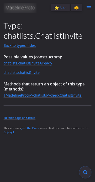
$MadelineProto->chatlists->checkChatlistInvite (43, 95)
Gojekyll (9, 132)
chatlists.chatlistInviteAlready (28, 63)
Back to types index (20, 45)
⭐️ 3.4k (60, 7)
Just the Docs (30, 128)
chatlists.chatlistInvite (22, 72)
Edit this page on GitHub (19, 118)
